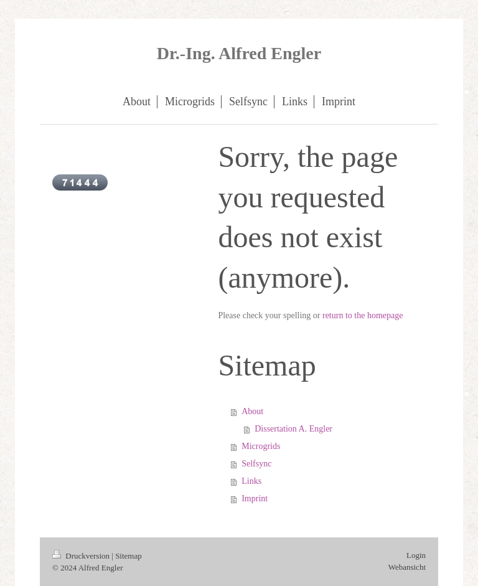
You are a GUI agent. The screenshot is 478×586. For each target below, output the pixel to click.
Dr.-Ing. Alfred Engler (239, 53)
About (252, 411)
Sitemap (128, 555)
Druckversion (81, 555)
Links (251, 481)
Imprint (254, 498)
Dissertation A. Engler (293, 428)
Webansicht (407, 567)
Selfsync (256, 463)
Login (416, 555)
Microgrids (260, 446)
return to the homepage (362, 315)
